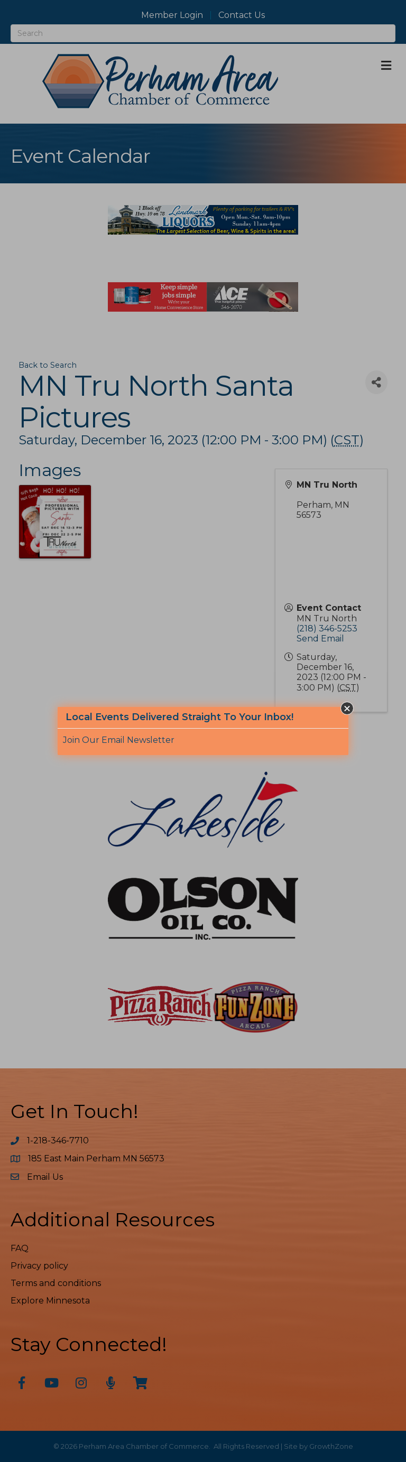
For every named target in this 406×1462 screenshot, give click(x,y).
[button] (347, 708)
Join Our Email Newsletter (118, 740)
